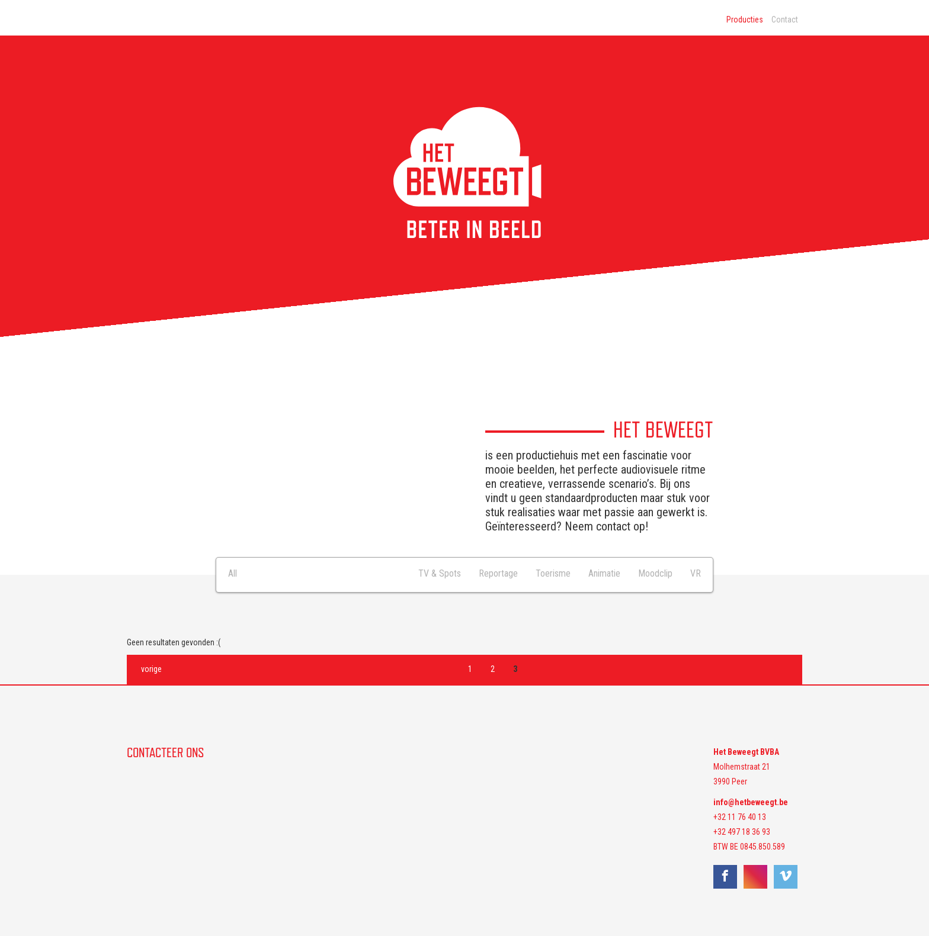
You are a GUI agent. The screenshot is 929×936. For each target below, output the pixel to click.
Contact (784, 19)
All (232, 573)
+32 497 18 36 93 (741, 832)
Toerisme (553, 573)
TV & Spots (439, 573)
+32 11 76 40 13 (739, 817)
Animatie (604, 573)
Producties (744, 19)
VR (695, 573)
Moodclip (655, 573)
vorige (151, 669)
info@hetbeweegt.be (750, 802)
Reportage (498, 573)
